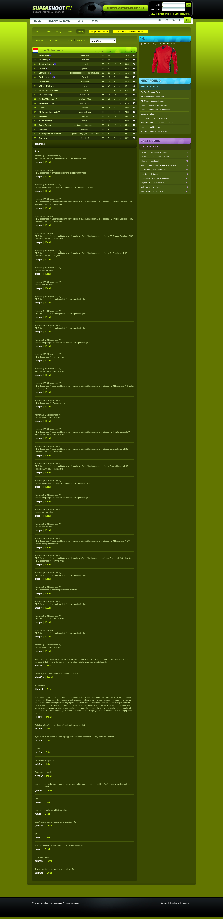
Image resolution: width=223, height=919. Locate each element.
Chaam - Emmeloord (164, 161)
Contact (163, 903)
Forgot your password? (179, 14)
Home (48, 31)
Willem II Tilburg (46, 86)
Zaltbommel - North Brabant (164, 191)
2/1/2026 (39, 40)
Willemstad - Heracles (164, 187)
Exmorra (43, 138)
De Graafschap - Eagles (151, 92)
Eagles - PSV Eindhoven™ (164, 183)
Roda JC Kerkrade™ (48, 99)
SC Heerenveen (46, 77)
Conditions (174, 903)
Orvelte (42, 108)
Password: (156, 10)
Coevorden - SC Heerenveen (164, 170)
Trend (69, 31)
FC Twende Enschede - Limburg (164, 152)
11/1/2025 (53, 40)
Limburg (43, 129)
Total (37, 31)
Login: (158, 5)
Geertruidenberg (47, 64)
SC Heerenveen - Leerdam (152, 96)
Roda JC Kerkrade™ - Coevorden (155, 110)
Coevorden (44, 81)
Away (58, 31)
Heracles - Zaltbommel (150, 127)
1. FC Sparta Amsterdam (50, 134)
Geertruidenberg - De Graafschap (164, 178)
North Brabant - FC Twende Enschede (157, 123)
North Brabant (45, 121)
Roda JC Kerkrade (47, 103)
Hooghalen (44, 55)
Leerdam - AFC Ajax (164, 174)
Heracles (43, 116)
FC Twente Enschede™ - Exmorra (164, 157)
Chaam (42, 68)
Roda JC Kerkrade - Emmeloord (154, 105)
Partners (185, 903)
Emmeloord (44, 73)
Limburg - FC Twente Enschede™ (155, 118)
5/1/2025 (81, 40)
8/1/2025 (67, 40)
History (80, 31)
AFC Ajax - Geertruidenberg (152, 101)
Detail (48, 162)
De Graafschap (45, 95)
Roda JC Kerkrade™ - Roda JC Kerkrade (164, 165)
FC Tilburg (44, 60)
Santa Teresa (45, 125)
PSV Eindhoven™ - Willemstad (154, 131)
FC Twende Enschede (49, 90)
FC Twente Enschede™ (49, 112)
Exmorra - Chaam (148, 114)
